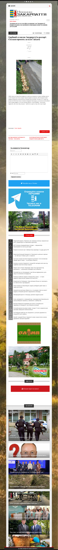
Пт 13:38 (10, 317)
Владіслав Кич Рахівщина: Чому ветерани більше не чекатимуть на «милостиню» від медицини (30, 282)
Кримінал (12, 483)
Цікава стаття (44, 131)
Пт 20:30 (10, 250)
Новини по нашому (13, 514)
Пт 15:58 (10, 295)
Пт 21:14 (10, 246)
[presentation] (12, 154)
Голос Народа (17, 128)
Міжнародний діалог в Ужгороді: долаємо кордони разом (28, 294)
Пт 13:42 (10, 313)
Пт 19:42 (10, 259)
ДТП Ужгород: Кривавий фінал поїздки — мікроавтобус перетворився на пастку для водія (28, 246)
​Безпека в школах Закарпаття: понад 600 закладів (22, 437)
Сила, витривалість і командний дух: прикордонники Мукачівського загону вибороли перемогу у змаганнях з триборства (31, 299)
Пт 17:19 (10, 282)
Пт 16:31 (10, 291)
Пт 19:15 (10, 264)
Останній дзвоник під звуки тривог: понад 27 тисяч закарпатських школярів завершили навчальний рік (31, 308)
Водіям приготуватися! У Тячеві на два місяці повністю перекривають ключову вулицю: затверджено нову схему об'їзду (29, 24)
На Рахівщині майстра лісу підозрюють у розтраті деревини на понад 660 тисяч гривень (30, 313)
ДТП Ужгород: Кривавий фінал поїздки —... (25, 503)
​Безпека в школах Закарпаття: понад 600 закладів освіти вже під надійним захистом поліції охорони (31, 264)
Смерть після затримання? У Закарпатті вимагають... (28, 455)
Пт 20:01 (10, 255)
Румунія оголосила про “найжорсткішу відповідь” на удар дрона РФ (31, 249)
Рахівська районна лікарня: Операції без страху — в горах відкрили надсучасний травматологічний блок (29, 277)
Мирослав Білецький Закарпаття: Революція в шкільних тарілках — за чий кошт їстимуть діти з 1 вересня (31, 255)
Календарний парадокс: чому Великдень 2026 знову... (28, 547)
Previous (47, 20)
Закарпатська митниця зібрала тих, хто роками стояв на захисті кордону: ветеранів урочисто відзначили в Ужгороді (30, 291)
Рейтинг (47, 33)
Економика (12, 468)
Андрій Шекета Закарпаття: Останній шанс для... (27, 472)
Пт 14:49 (10, 308)
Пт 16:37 (10, 286)
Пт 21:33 (10, 241)
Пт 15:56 (10, 299)
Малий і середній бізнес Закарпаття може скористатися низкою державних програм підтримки (30, 317)
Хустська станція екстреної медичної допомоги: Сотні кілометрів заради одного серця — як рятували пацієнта (30, 259)
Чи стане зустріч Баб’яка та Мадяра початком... (26, 532)
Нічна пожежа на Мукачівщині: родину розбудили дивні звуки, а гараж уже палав (30, 286)
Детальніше (45, 439)
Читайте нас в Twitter (29, 183)
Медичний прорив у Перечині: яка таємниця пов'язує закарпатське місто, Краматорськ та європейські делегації (31, 241)
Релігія (11, 543)
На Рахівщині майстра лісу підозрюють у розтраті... (28, 487)
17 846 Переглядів (37, 33)
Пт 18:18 (10, 268)
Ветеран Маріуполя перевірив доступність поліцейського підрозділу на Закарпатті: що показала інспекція (28, 304)
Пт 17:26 (10, 277)
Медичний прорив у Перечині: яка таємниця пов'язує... (29, 518)
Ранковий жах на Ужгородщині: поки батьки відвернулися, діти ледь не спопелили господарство (30, 273)
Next (49, 20)
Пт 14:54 (10, 304)
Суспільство (13, 435)
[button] (11, 154)
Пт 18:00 (10, 273)
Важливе (11, 528)
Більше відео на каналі (31, 389)
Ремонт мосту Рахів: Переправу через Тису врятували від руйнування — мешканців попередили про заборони (29, 268)
